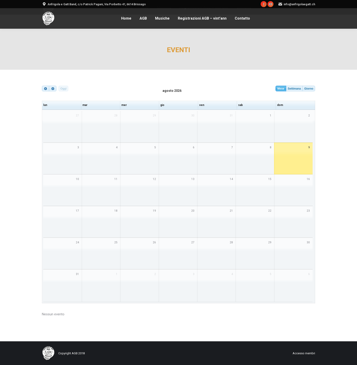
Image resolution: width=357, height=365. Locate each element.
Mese (280, 88)
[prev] (45, 88)
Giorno (308, 88)
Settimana (294, 88)
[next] (52, 88)
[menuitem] (126, 18)
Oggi (63, 88)
